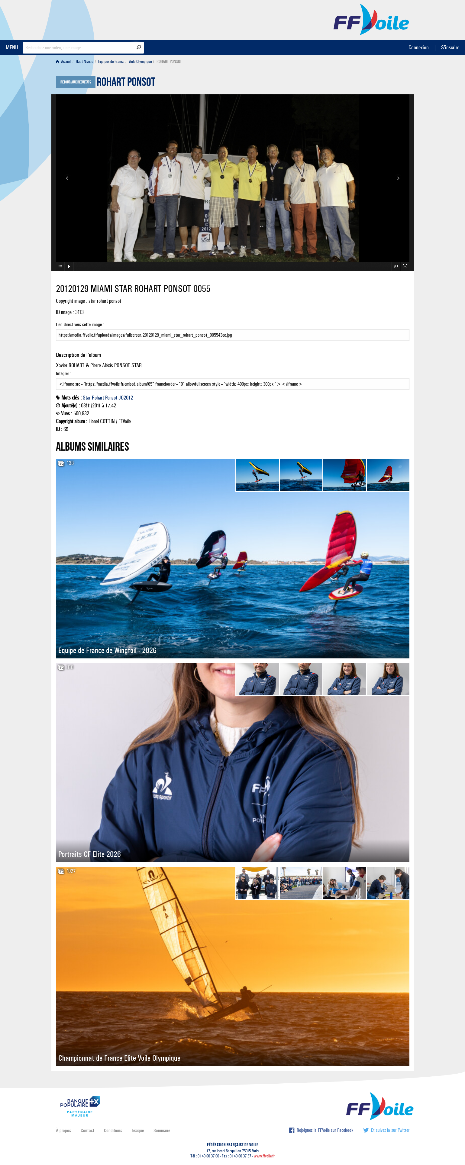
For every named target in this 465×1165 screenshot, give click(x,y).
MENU (12, 47)
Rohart (98, 398)
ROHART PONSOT (126, 83)
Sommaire (161, 1130)
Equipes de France (111, 61)
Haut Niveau (84, 61)
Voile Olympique (140, 61)
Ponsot (111, 398)
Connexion (418, 47)
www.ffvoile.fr (264, 1156)
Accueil (63, 61)
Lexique (138, 1130)
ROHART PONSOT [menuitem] (169, 61)
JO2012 (125, 398)
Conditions (113, 1130)
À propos (63, 1130)
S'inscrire (450, 47)
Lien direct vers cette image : (232, 331)
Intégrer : (232, 380)
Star (87, 398)
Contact (87, 1130)
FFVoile (371, 19)
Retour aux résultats (75, 82)
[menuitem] (65, 61)
